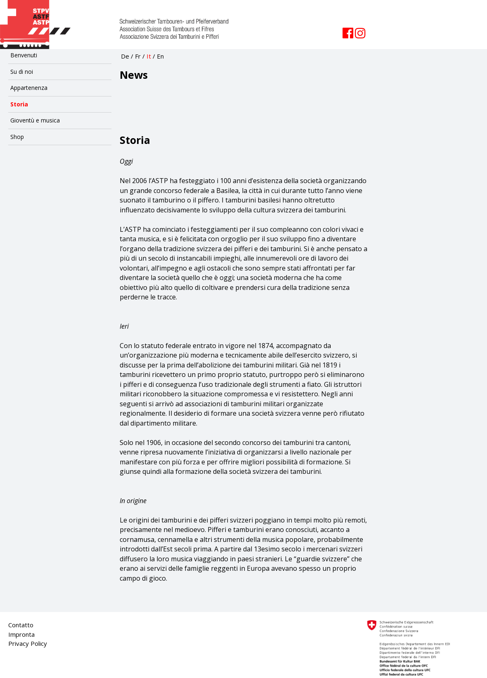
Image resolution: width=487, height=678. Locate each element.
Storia (19, 104)
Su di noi (21, 71)
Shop (17, 137)
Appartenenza (28, 88)
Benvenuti (23, 55)
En (160, 56)
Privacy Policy (27, 643)
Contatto (20, 625)
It (149, 56)
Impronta (21, 634)
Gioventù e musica (35, 120)
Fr (138, 56)
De (125, 56)
